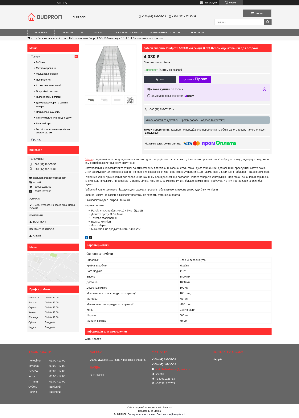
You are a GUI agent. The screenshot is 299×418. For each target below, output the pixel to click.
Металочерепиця (46, 68)
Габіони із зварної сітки (52, 38)
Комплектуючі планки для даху (54, 117)
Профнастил (43, 79)
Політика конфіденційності (171, 414)
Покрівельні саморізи (48, 112)
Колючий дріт (43, 123)
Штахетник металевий (48, 85)
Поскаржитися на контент (141, 414)
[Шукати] (268, 22)
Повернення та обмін (165, 32)
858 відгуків (211, 2)
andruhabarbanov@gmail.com (49, 177)
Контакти (197, 32)
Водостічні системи (47, 91)
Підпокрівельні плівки (48, 96)
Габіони (40, 62)
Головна (41, 32)
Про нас (97, 32)
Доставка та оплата (128, 32)
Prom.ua (167, 407)
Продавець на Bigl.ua (149, 411)
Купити (160, 79)
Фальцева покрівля (47, 73)
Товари (68, 32)
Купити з (195, 79)
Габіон (88, 159)
